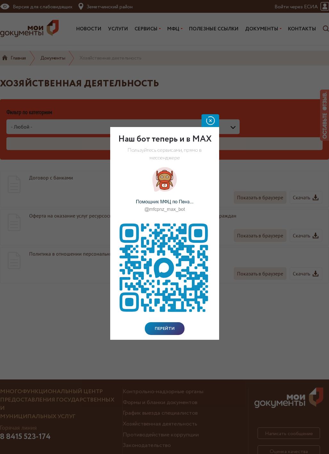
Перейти (165, 328)
